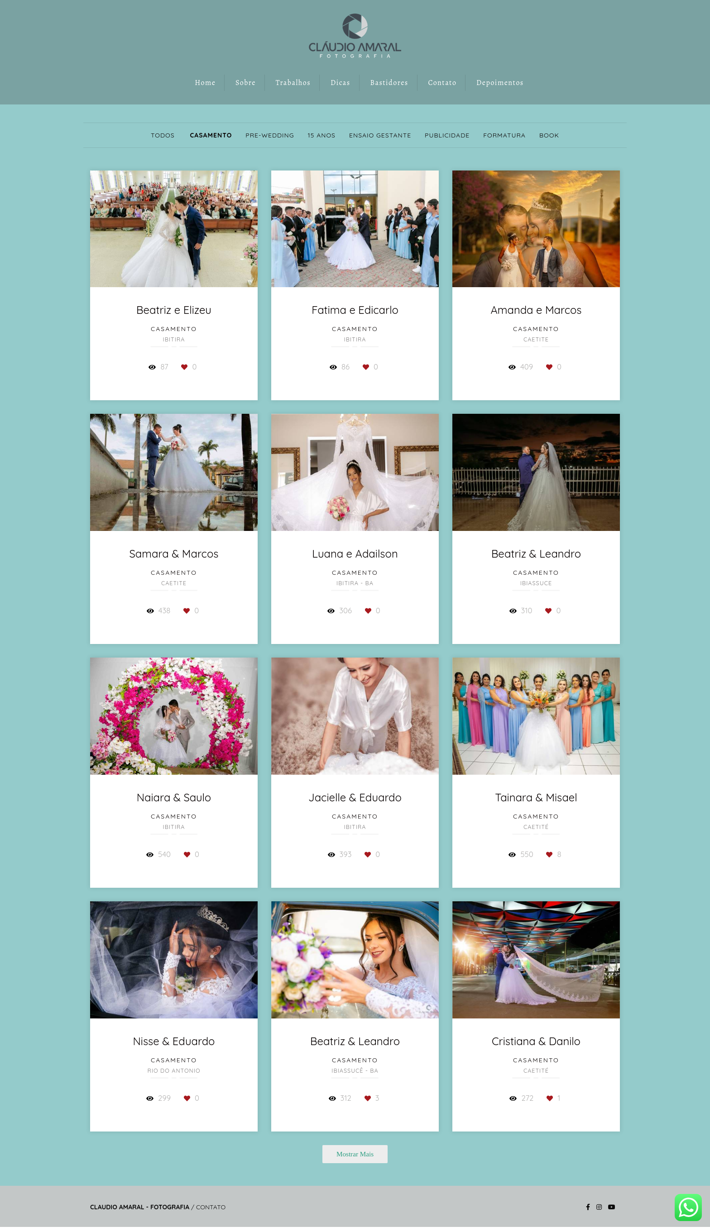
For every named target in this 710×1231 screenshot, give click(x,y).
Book (549, 135)
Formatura (504, 135)
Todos (163, 135)
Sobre (245, 83)
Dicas (340, 83)
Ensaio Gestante (380, 135)
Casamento (211, 135)
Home (205, 83)
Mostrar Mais (355, 1154)
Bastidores (389, 83)
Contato (442, 83)
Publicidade (447, 135)
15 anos (322, 135)
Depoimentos (500, 83)
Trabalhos (293, 83)
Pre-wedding (269, 135)
